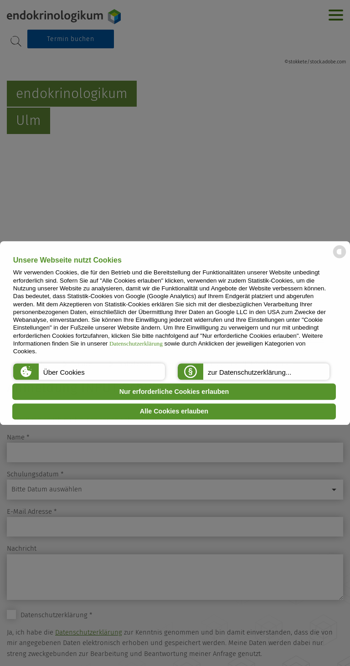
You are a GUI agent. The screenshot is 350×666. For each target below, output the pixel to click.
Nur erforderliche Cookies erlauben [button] (174, 391)
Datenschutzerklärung (136, 343)
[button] (89, 371)
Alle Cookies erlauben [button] (174, 411)
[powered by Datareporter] (339, 257)
